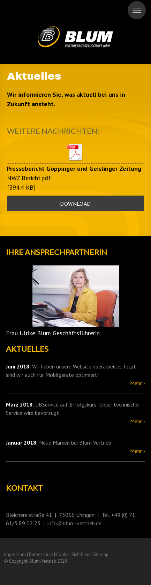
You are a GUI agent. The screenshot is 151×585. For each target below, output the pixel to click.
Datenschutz (41, 554)
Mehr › (137, 383)
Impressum (15, 554)
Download (75, 203)
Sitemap (100, 554)
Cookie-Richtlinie (72, 554)
